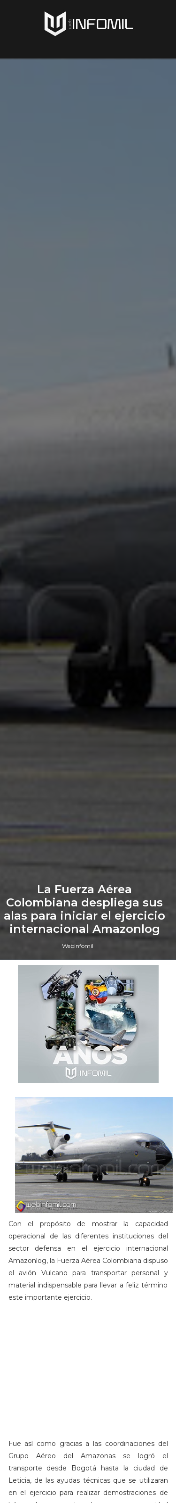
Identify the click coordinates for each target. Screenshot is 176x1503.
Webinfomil (77, 945)
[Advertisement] (88, 1375)
